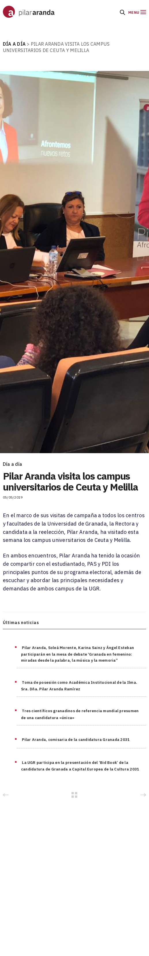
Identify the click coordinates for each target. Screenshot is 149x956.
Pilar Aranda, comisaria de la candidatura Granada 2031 (76, 739)
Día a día (12, 464)
